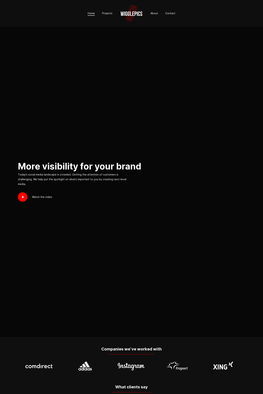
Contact (170, 13)
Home (91, 13)
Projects (107, 13)
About (154, 13)
